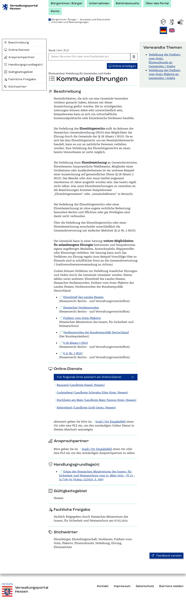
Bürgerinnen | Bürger (66, 3)
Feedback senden (166, 555)
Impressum (122, 586)
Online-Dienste (16, 50)
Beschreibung (16, 42)
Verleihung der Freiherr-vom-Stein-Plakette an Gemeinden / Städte (165, 74)
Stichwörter (15, 86)
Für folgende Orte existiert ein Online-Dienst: (89, 377)
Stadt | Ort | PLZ (59, 50)
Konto (55, 11)
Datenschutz (145, 586)
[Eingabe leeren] (133, 56)
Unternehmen (99, 3)
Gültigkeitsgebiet (18, 72)
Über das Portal (157, 3)
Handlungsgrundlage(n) (23, 64)
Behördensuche (127, 3)
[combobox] (89, 56)
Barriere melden (171, 586)
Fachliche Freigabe (20, 79)
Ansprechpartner (19, 57)
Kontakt (103, 586)
